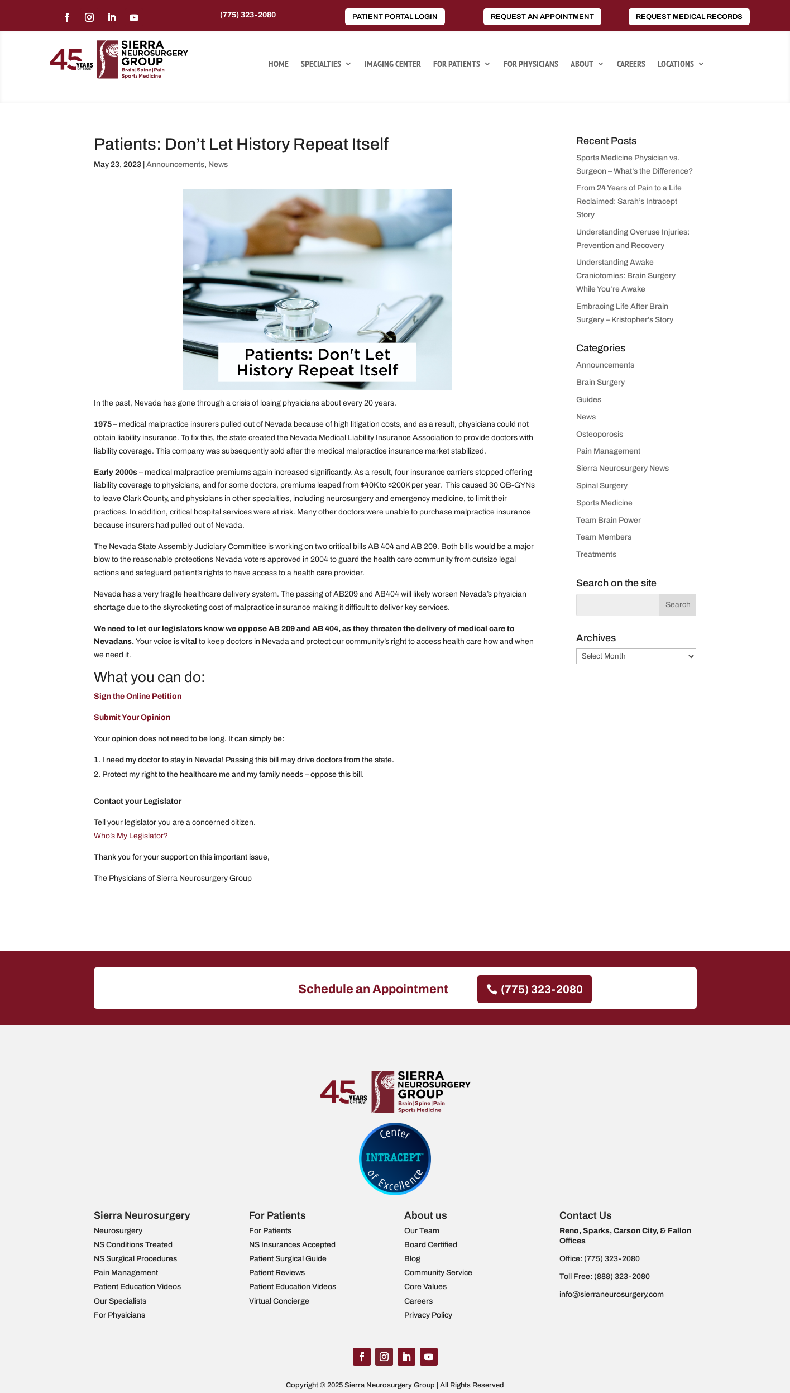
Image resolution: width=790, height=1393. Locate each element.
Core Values (425, 1286)
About (582, 64)
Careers (631, 64)
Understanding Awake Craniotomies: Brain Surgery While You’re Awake (626, 275)
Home (279, 64)
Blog (412, 1258)
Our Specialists (120, 1301)
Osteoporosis (599, 434)
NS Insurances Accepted (292, 1245)
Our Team (421, 1231)
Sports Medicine (604, 503)
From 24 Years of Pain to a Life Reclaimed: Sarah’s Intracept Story (629, 201)
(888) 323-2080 (622, 1276)
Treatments (596, 554)
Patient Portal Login (395, 17)
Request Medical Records (689, 17)
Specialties (321, 64)
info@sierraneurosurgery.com (611, 1294)
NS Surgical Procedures (135, 1258)
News (218, 164)
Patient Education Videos (137, 1286)
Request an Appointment (542, 17)
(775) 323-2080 (248, 15)
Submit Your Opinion (132, 717)
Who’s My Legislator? (131, 836)
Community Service (438, 1272)
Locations (676, 64)
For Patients (456, 64)
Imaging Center (393, 64)
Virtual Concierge (279, 1301)
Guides (588, 399)
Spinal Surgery (602, 485)
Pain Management (608, 451)
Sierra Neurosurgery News (622, 468)
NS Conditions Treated (133, 1245)
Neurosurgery (118, 1231)
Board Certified (430, 1245)
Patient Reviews (277, 1272)
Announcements (175, 164)
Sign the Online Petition (137, 696)
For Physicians (531, 64)
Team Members (603, 537)
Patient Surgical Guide (288, 1258)
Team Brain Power (608, 520)
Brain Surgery (600, 382)
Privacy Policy (428, 1315)
